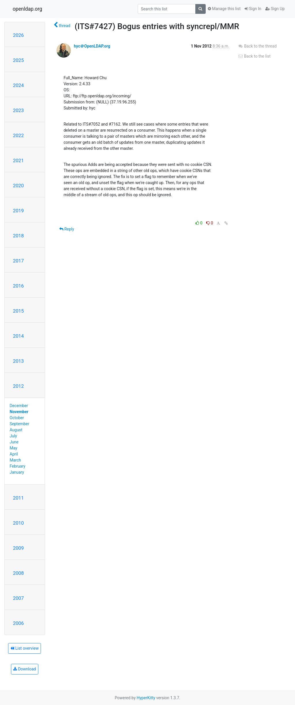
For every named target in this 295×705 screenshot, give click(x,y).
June (14, 442)
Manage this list (224, 8)
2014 (18, 336)
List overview (24, 648)
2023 (18, 110)
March (15, 460)
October (17, 417)
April (14, 454)
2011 (18, 498)
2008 (18, 573)
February (17, 466)
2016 (18, 286)
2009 (18, 548)
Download (24, 669)
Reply (66, 229)
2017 (18, 261)
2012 (18, 386)
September (19, 424)
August (16, 430)
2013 (18, 361)
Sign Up (275, 8)
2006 (18, 623)
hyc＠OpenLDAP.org (92, 46)
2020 (18, 185)
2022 (18, 135)
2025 (18, 60)
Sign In (253, 8)
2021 (18, 160)
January (17, 472)
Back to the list (254, 56)
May (13, 448)
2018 (18, 236)
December (19, 405)
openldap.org (27, 9)
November (19, 411)
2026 (18, 35)
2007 (18, 598)
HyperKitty (146, 697)
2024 (18, 85)
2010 (18, 523)
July (13, 436)
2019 (18, 210)
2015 (18, 311)
